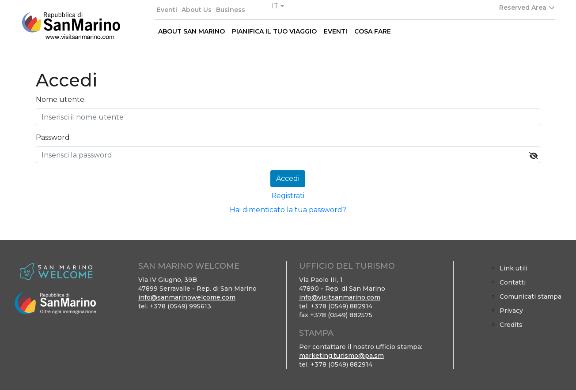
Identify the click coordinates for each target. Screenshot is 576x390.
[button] (278, 6)
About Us (197, 10)
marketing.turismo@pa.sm (341, 356)
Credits (511, 325)
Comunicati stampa (530, 296)
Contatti (513, 282)
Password (53, 137)
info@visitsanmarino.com (339, 297)
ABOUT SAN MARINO (191, 31)
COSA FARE (372, 31)
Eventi (167, 10)
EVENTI (335, 31)
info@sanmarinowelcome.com (186, 297)
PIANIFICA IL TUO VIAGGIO (274, 31)
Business (230, 10)
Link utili (513, 268)
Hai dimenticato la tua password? (288, 210)
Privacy (511, 311)
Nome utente (60, 99)
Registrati (287, 195)
